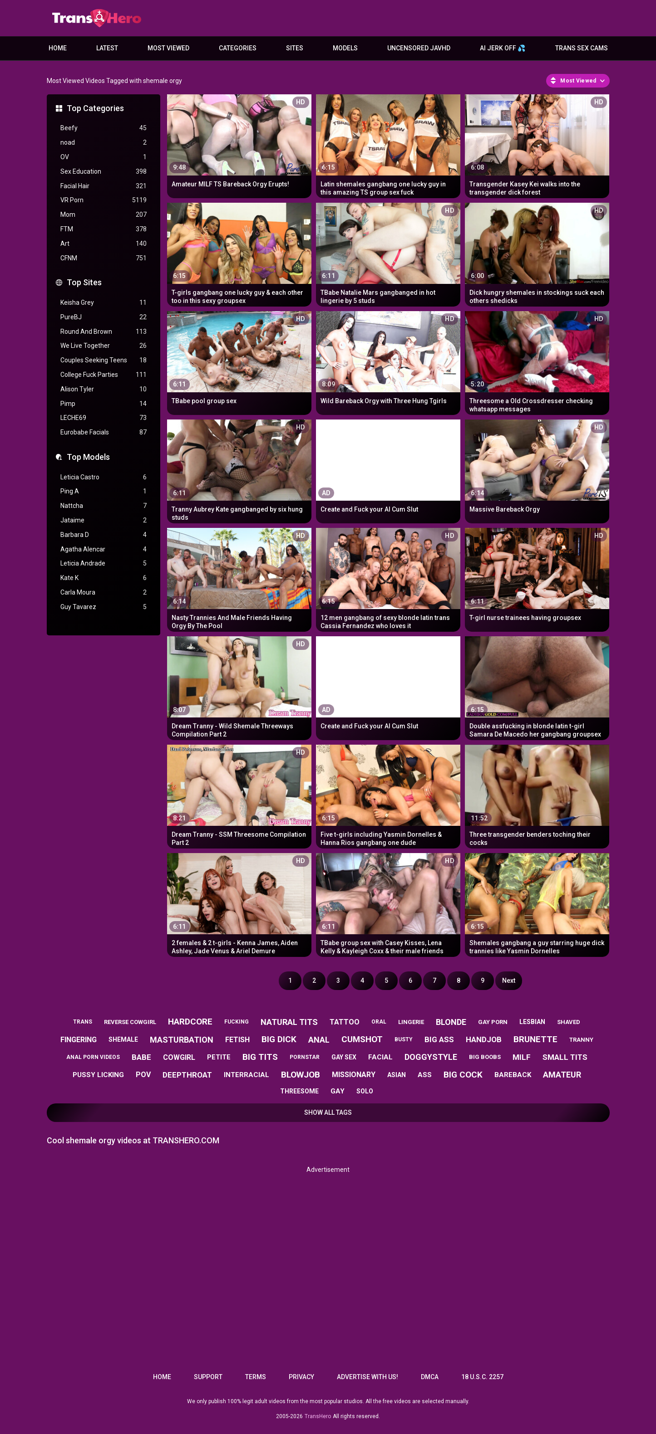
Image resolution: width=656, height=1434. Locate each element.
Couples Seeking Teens (103, 360)
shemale (123, 1039)
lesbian (532, 1021)
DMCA (430, 1376)
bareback (512, 1075)
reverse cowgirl (130, 1022)
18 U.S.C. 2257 (482, 1376)
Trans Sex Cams (581, 48)
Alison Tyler (103, 389)
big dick (278, 1039)
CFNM (103, 258)
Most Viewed (168, 48)
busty (404, 1039)
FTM (103, 229)
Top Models (88, 457)
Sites (294, 48)
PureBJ (103, 317)
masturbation (181, 1039)
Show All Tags (328, 1112)
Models (345, 48)
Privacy (301, 1376)
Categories (237, 48)
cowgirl (179, 1057)
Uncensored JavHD (418, 48)
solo (364, 1091)
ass (425, 1075)
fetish (237, 1039)
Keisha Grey (103, 303)
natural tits (289, 1022)
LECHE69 (103, 418)
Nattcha (103, 506)
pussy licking (98, 1075)
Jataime (103, 520)
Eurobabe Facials (103, 432)
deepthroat (187, 1074)
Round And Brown (103, 332)
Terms (255, 1376)
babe (141, 1057)
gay (337, 1091)
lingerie (411, 1022)
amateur (562, 1074)
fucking (236, 1022)
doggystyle (430, 1057)
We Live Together (103, 346)
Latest (107, 48)
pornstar (305, 1057)
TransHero (318, 1416)
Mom (103, 215)
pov (143, 1074)
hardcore (190, 1021)
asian (396, 1074)
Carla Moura (103, 592)
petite (219, 1057)
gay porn (493, 1022)
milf (522, 1057)
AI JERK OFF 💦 (502, 48)
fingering (78, 1039)
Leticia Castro (103, 477)
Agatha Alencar (103, 549)
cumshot (362, 1039)
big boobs (485, 1057)
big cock (463, 1074)
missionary (353, 1074)
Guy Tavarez (103, 607)
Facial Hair (103, 186)
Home (58, 48)
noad (103, 142)
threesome (299, 1091)
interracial (246, 1075)
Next (508, 980)
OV (103, 157)
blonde (451, 1022)
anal (319, 1039)
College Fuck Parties (103, 375)
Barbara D (103, 535)
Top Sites (84, 282)
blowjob (300, 1074)
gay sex (343, 1057)
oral (378, 1022)
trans (82, 1022)
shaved (568, 1022)
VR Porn (103, 200)
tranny (581, 1039)
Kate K (103, 578)
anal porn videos (93, 1057)
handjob (484, 1039)
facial (380, 1057)
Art (103, 244)
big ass (439, 1039)
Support (208, 1376)
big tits (260, 1057)
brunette (535, 1039)
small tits (565, 1057)
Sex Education (103, 172)
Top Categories (95, 108)
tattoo (345, 1022)
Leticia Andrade (103, 563)
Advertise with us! (367, 1376)
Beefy (103, 128)
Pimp (103, 404)
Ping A (103, 491)
